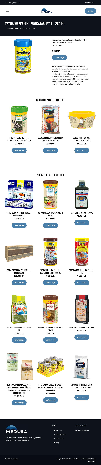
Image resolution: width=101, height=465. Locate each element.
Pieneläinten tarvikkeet (16, 28)
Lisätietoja (59, 58)
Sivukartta (91, 461)
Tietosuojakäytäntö (88, 459)
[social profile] (20, 3)
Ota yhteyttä (66, 459)
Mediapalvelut (61, 434)
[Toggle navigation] (7, 11)
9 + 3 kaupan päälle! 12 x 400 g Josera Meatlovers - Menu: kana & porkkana (50, 387)
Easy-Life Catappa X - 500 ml (82, 212)
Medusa (59, 430)
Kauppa (90, 11)
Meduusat (59, 438)
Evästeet (76, 459)
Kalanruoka (69, 42)
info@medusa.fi (90, 3)
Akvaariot (31, 28)
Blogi (58, 443)
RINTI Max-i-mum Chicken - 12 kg (81, 327)
